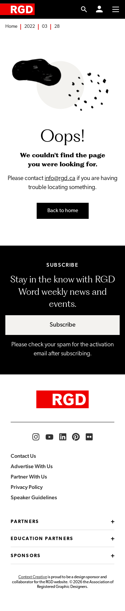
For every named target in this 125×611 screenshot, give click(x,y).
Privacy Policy (27, 487)
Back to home (62, 210)
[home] (17, 9)
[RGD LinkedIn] (63, 437)
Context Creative (32, 577)
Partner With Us (29, 476)
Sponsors (62, 555)
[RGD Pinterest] (76, 437)
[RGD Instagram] (36, 437)
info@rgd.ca (60, 178)
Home (11, 26)
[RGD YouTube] (49, 437)
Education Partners (62, 538)
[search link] (84, 9)
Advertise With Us (32, 466)
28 (57, 26)
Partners (62, 521)
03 (44, 26)
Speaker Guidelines (34, 497)
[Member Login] (99, 9)
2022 (29, 26)
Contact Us (23, 456)
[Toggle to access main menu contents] (115, 9)
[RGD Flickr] (89, 437)
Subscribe (63, 325)
